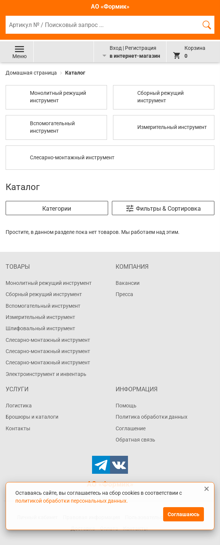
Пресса (124, 294)
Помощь (126, 406)
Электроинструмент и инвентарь (46, 374)
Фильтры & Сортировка (163, 208)
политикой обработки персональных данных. (71, 501)
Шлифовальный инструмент (40, 328)
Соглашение (131, 428)
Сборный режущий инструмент (44, 294)
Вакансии (128, 283)
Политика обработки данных (151, 417)
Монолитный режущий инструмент (49, 283)
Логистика (19, 406)
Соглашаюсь (183, 514)
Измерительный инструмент (40, 317)
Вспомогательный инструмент (43, 306)
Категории (56, 208)
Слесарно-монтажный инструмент (48, 340)
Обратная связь (135, 440)
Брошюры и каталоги (32, 417)
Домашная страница (32, 73)
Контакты (18, 428)
